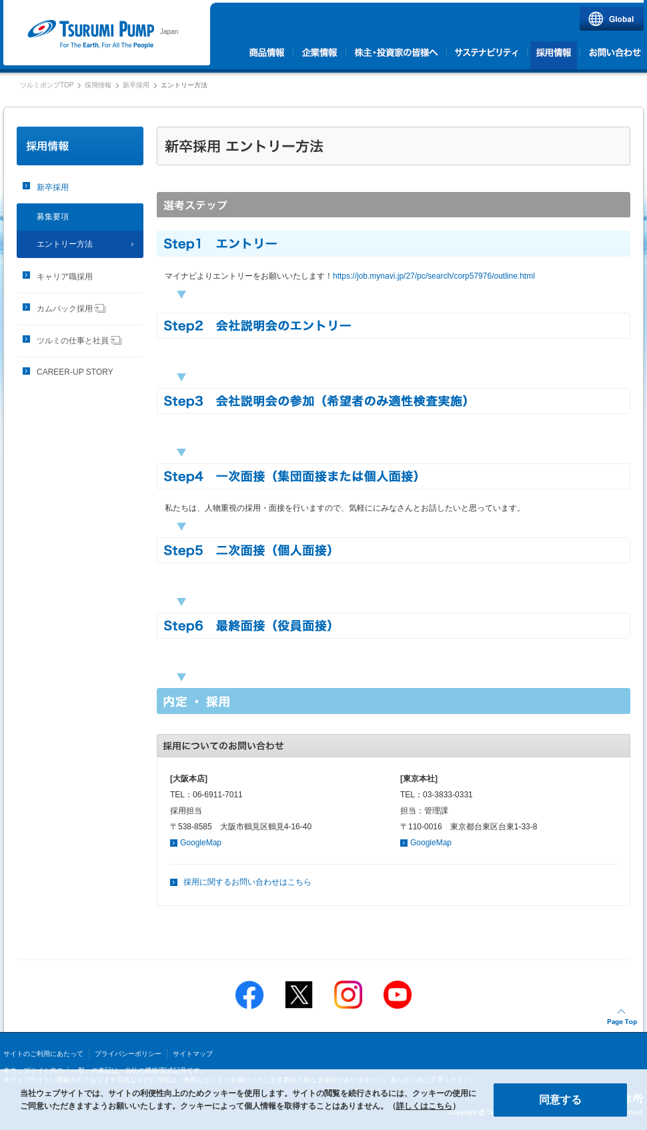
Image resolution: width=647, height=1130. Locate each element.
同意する (560, 1099)
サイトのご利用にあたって (43, 1053)
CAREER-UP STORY (75, 372)
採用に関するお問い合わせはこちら (247, 882)
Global (612, 19)
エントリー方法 (65, 244)
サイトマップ (193, 1053)
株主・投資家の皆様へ (396, 55)
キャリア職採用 (65, 276)
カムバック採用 (71, 308)
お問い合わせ (613, 55)
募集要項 (53, 216)
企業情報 (319, 55)
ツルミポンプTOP (46, 85)
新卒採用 (136, 85)
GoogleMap (200, 842)
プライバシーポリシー (128, 1053)
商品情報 (268, 55)
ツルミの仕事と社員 (79, 340)
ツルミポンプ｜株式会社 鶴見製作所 (90, 34)
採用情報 (554, 55)
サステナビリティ (487, 55)
